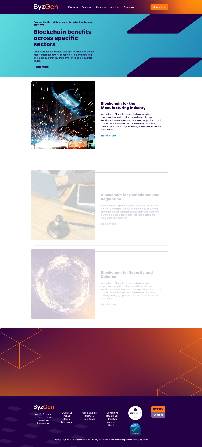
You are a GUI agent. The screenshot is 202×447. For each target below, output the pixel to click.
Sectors (89, 416)
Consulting (112, 413)
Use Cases (89, 419)
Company (128, 7)
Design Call (112, 416)
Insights (112, 419)
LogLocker (66, 422)
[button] (73, 7)
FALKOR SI (66, 413)
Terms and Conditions (114, 440)
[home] (46, 7)
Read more (41, 67)
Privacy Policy (98, 440)
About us (112, 425)
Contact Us (159, 7)
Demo (66, 419)
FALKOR (67, 416)
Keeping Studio (141, 440)
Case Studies (89, 413)
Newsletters (112, 422)
